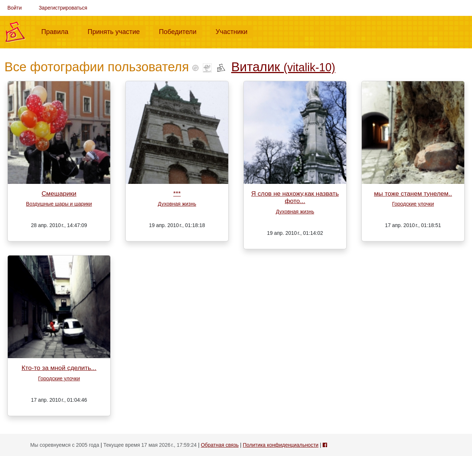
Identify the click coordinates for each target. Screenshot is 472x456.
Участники (234, 31)
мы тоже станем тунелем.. (413, 193)
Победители (180, 31)
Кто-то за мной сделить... (58, 367)
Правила (57, 31)
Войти (14, 8)
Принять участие (116, 31)
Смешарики (59, 193)
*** (177, 193)
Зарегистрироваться (63, 8)
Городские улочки (413, 204)
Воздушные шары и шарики (59, 204)
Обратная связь (220, 445)
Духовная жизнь (177, 204)
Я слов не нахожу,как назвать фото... (295, 197)
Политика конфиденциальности (280, 445)
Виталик (283, 67)
